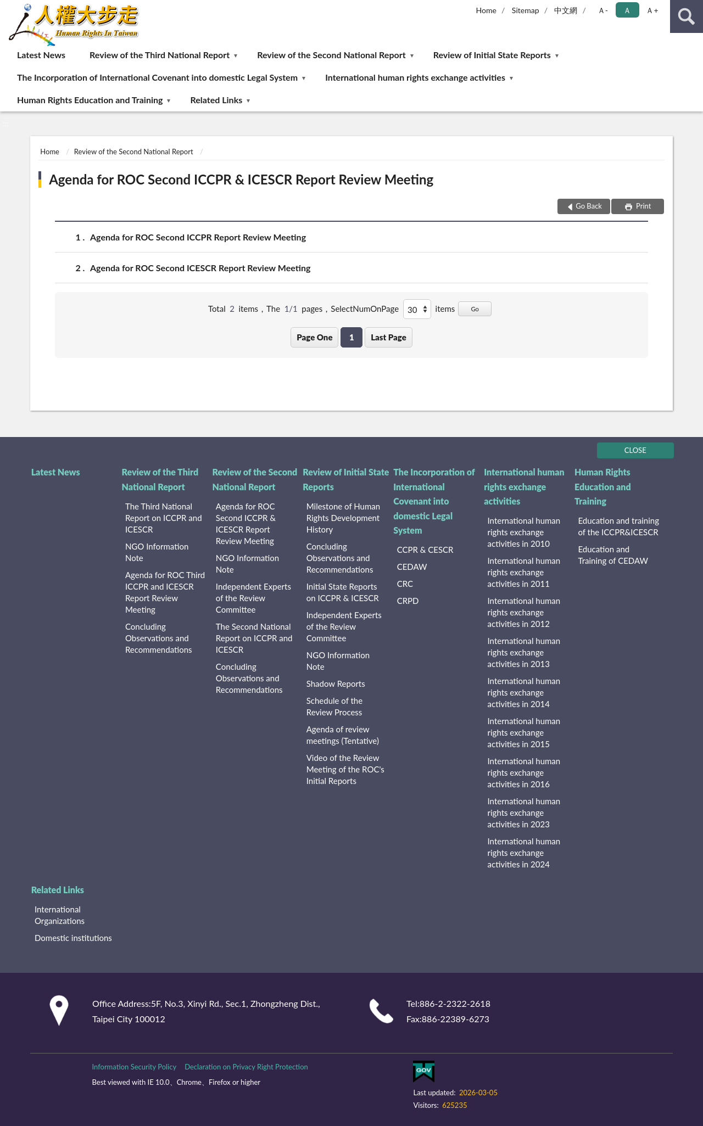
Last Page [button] (388, 337)
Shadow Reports (335, 683)
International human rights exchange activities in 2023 (524, 812)
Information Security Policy (134, 1066)
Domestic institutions (73, 938)
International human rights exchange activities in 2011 (524, 572)
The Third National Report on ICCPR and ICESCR (163, 517)
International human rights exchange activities (415, 77)
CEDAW (412, 567)
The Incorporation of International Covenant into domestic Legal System (157, 77)
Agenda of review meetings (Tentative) (342, 735)
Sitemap (525, 10)
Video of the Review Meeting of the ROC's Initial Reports (345, 769)
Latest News (41, 54)
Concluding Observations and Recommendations (158, 637)
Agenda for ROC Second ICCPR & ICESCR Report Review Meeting (241, 179)
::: (9, 8)
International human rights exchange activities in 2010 (524, 532)
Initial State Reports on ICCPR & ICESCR (342, 592)
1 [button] (351, 337)
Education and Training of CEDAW (613, 554)
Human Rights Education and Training (90, 99)
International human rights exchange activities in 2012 (524, 612)
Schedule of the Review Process (334, 706)
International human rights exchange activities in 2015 (524, 732)
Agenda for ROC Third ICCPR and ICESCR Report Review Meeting (165, 592)
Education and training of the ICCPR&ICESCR (618, 526)
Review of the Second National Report (331, 54)
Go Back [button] (589, 205)
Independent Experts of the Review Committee (253, 597)
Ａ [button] (627, 10)
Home (486, 10)
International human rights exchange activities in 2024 (524, 852)
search (686, 16)
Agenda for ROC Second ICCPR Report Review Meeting (198, 237)
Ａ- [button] (603, 10)
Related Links (217, 99)
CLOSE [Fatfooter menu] (635, 450)
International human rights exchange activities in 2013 (524, 652)
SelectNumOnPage (365, 308)
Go (475, 308)
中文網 (565, 10)
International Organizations (60, 915)
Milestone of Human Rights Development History (343, 517)
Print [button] (642, 205)
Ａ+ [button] (652, 10)
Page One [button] (314, 337)
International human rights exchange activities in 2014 (524, 692)
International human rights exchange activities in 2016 (524, 772)
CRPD (408, 601)
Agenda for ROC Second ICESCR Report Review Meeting (200, 267)
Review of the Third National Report (160, 54)
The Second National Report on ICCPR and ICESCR (254, 637)
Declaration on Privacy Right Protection (246, 1066)
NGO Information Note (156, 552)
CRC (405, 584)
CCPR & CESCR (425, 549)
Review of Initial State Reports (492, 54)
